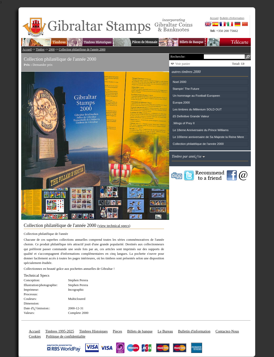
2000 (52, 49)
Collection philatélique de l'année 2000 (82, 49)
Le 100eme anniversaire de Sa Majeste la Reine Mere (208, 136)
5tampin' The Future (186, 88)
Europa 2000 (181, 102)
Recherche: (177, 56)
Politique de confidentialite (65, 336)
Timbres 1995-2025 (59, 331)
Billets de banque (140, 331)
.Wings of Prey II (184, 123)
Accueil (27, 49)
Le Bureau (165, 331)
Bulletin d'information (194, 331)
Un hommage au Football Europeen (196, 95)
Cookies (35, 336)
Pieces (117, 331)
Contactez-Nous (227, 331)
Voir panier (182, 64)
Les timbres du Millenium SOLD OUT (197, 109)
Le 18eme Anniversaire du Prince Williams (201, 130)
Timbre (40, 49)
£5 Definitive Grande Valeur (191, 116)
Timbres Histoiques (93, 331)
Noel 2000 (179, 81)
